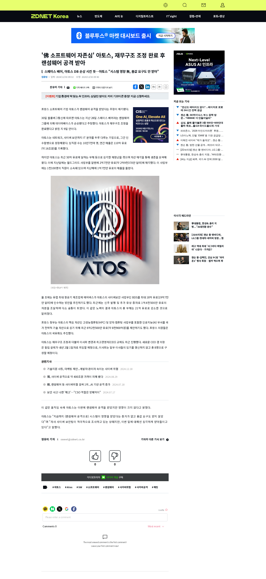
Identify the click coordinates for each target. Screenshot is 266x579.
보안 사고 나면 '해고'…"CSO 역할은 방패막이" (74, 392)
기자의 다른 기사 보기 (155, 439)
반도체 (98, 16)
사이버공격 (142, 487)
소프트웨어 (93, 487)
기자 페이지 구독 (81, 87)
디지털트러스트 (145, 16)
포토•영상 (219, 16)
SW (80, 487)
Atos (69, 487)
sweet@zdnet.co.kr (73, 439)
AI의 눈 (119, 16)
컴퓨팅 (44, 76)
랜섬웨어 (109, 487)
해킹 (156, 487)
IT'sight (171, 16)
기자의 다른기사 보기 (102, 87)
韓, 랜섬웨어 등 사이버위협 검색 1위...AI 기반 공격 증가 (78, 384)
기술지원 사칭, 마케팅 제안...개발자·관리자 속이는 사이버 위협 (82, 369)
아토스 (57, 487)
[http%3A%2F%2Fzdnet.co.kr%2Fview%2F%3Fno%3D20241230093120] (147, 86)
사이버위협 (125, 487)
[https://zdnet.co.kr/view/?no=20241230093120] (135, 86)
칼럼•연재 (195, 16)
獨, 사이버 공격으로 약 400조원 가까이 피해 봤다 (75, 377)
